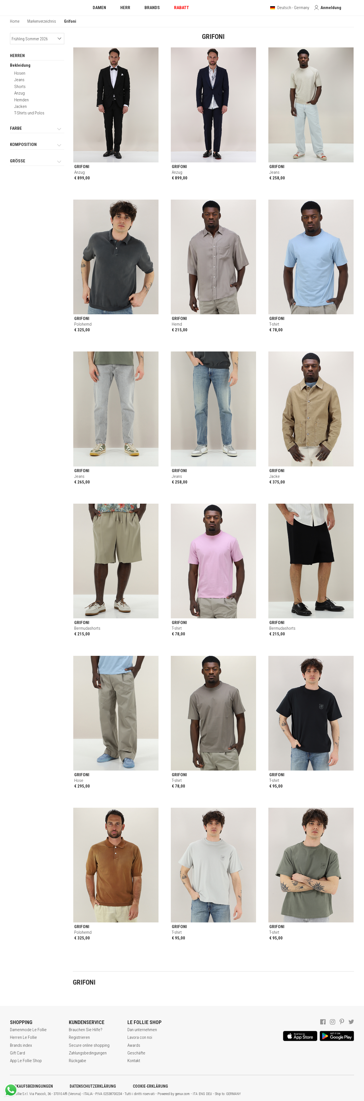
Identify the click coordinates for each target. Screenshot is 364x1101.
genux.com (182, 1094)
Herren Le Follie (23, 1037)
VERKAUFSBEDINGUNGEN (31, 1086)
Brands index (21, 1045)
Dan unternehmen (142, 1029)
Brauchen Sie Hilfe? (85, 1029)
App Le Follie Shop (26, 1060)
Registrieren (79, 1037)
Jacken (20, 106)
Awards (133, 1045)
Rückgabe (77, 1060)
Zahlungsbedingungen (88, 1053)
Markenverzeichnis (41, 21)
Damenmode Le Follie (28, 1029)
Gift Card (17, 1053)
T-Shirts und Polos (29, 113)
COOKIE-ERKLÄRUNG (150, 1086)
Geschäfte (136, 1053)
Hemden (21, 99)
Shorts (20, 86)
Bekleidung (20, 65)
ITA (195, 1094)
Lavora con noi (139, 1037)
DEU (209, 1094)
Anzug (19, 93)
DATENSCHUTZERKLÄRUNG (93, 1086)
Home (14, 21)
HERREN (17, 55)
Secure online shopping (89, 1045)
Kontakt (133, 1060)
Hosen (19, 73)
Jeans (19, 79)
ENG (202, 1094)
